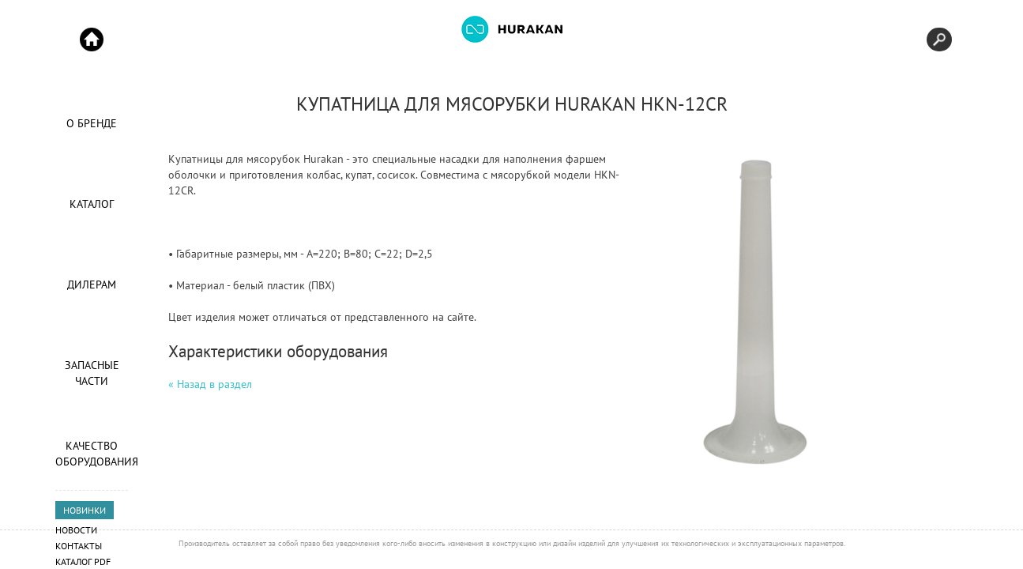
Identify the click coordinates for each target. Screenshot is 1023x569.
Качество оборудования (91, 454)
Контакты (78, 546)
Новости (76, 530)
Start (91, 39)
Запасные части (92, 373)
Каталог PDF (83, 561)
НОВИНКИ (84, 510)
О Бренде (91, 123)
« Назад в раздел (210, 384)
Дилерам (91, 284)
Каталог (92, 204)
